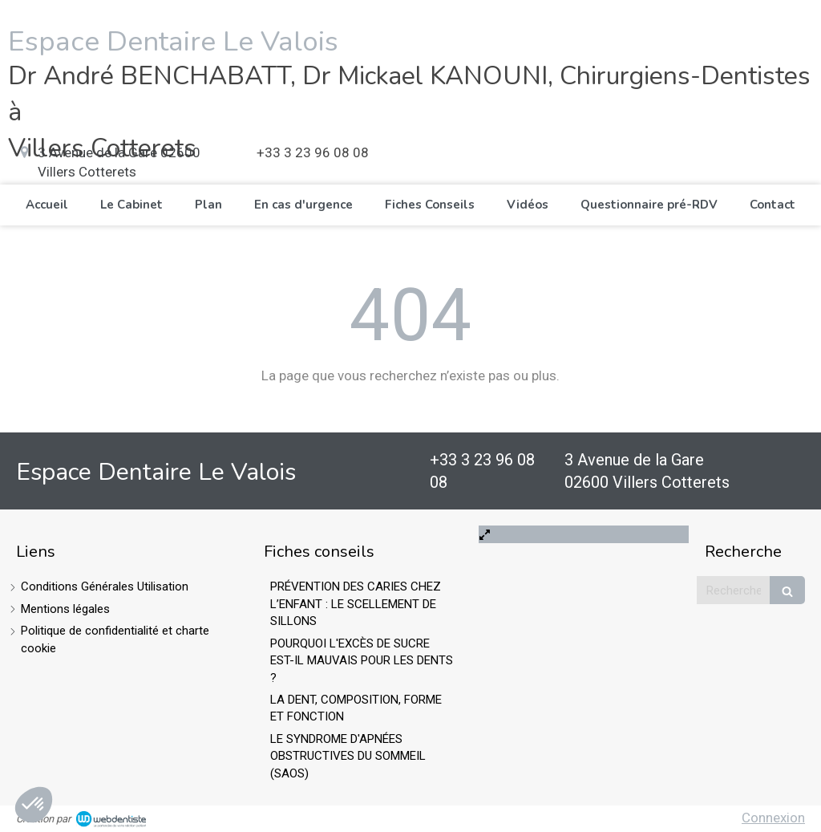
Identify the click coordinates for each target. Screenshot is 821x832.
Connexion (773, 818)
